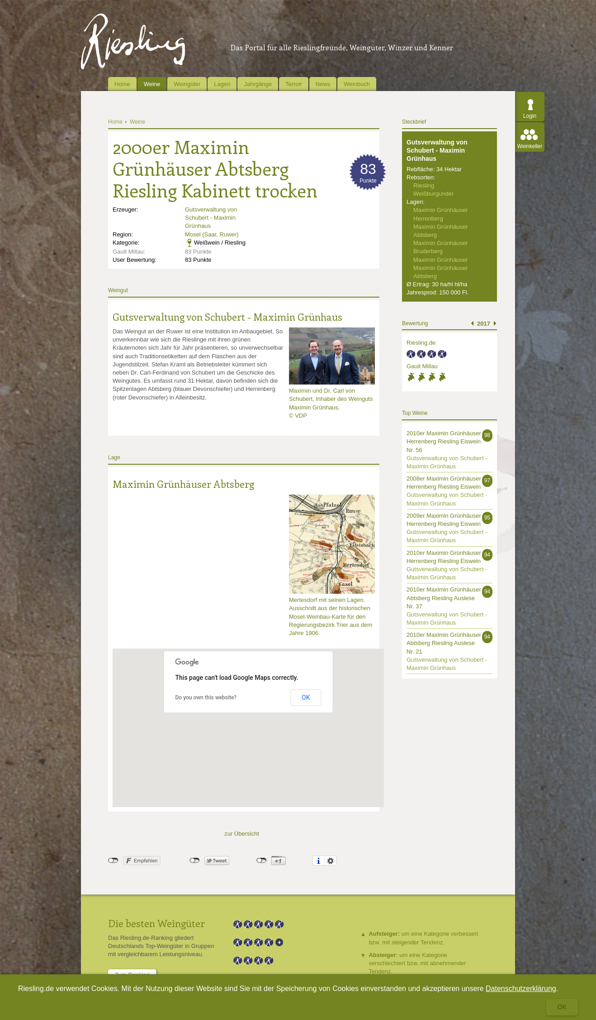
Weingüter (187, 84)
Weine (152, 84)
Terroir (293, 84)
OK (306, 697)
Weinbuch (357, 84)
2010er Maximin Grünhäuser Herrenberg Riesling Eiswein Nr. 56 (444, 441)
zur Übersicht (241, 833)
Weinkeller (530, 146)
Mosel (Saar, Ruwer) (211, 234)
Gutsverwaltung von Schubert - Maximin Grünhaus (211, 217)
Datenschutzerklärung (521, 988)
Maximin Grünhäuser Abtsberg (183, 484)
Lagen (222, 84)
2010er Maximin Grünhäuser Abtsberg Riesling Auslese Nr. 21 (444, 642)
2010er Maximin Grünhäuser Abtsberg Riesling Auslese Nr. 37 (444, 597)
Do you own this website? (206, 697)
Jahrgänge (257, 84)
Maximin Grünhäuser (440, 259)
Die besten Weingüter (156, 923)
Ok (562, 1006)
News (323, 84)
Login (529, 116)
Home (122, 84)
